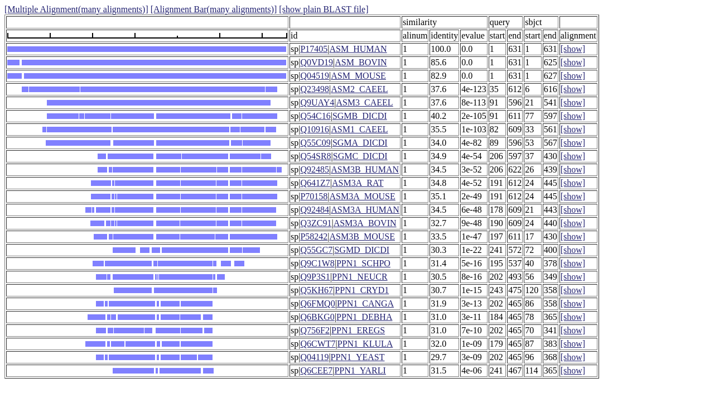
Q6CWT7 (317, 343)
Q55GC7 (316, 250)
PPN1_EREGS (358, 330)
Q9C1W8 (317, 263)
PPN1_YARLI (359, 370)
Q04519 (314, 75)
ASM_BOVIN (361, 62)
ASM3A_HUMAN (365, 209)
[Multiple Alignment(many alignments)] (76, 9)
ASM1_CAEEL (359, 129)
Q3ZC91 (315, 223)
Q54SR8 (315, 156)
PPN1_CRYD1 (362, 290)
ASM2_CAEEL (359, 89)
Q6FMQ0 (317, 303)
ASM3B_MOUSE (362, 236)
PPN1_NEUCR (360, 276)
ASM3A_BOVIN (365, 223)
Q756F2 (314, 330)
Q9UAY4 (317, 102)
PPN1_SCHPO (363, 263)
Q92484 (314, 209)
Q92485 (314, 169)
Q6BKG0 (317, 317)
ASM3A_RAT (357, 183)
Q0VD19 (316, 62)
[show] (573, 49)
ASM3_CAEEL (364, 102)
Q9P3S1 (315, 276)
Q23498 (314, 89)
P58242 (313, 236)
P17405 (313, 49)
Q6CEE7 (316, 370)
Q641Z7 (315, 183)
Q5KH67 (316, 290)
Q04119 (314, 357)
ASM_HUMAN (358, 49)
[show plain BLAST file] (323, 9)
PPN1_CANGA (365, 303)
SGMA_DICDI (360, 142)
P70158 (313, 196)
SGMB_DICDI (359, 116)
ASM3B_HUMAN (365, 169)
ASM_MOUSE (358, 75)
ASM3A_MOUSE (362, 196)
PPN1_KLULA (365, 343)
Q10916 (314, 129)
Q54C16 (315, 116)
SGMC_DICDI (360, 156)
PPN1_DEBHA (364, 317)
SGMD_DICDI (361, 250)
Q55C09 (315, 142)
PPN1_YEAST (358, 357)
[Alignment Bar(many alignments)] (214, 9)
